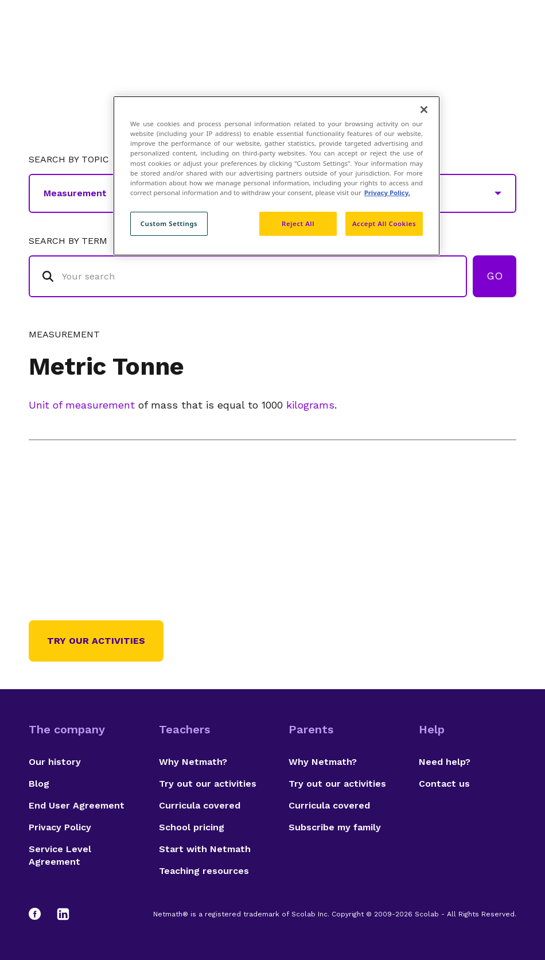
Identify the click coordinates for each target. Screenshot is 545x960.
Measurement (64, 334)
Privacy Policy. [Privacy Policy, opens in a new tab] (387, 192)
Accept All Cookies (384, 223)
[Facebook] (40, 914)
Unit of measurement (82, 405)
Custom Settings (169, 223)
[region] (276, 175)
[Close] (424, 109)
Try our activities (96, 640)
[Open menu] (506, 37)
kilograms (310, 405)
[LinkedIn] (63, 914)
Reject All (298, 223)
